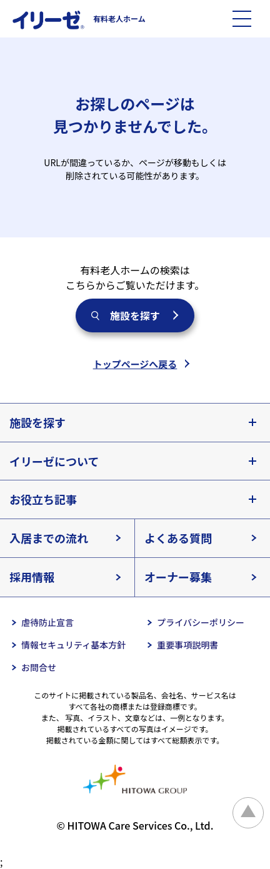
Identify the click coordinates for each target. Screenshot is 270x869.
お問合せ (38, 667)
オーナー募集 (178, 577)
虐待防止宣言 (47, 622)
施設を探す (135, 315)
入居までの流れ (48, 538)
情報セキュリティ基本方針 (73, 644)
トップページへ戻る (135, 363)
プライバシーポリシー (200, 622)
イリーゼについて (54, 461)
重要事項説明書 (187, 644)
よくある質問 (178, 538)
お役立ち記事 (43, 499)
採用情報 (31, 577)
